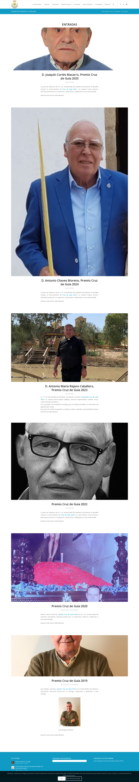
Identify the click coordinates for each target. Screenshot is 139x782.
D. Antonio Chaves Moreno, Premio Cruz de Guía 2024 (69, 282)
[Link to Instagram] (123, 4)
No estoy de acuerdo (74, 778)
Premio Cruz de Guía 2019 (69, 681)
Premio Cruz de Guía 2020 (69, 606)
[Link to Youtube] (126, 4)
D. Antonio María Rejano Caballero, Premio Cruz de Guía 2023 (69, 388)
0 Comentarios (74, 610)
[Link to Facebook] (120, 4)
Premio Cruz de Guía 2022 (69, 504)
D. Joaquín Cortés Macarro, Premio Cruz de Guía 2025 (69, 76)
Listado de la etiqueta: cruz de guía (23, 11)
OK (62, 778)
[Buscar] (113, 4)
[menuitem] (36, 4)
